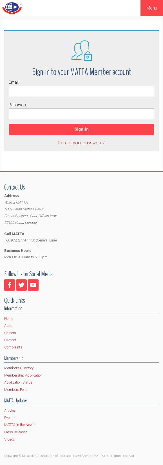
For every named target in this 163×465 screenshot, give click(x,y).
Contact (10, 340)
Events (9, 418)
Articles (10, 410)
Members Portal (16, 390)
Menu (151, 8)
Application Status (18, 382)
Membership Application (23, 375)
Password (81, 110)
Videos (9, 439)
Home (8, 318)
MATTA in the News (19, 425)
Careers (10, 333)
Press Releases (16, 432)
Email (81, 88)
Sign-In (82, 129)
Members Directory (19, 368)
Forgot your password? (81, 142)
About (9, 325)
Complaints (13, 347)
